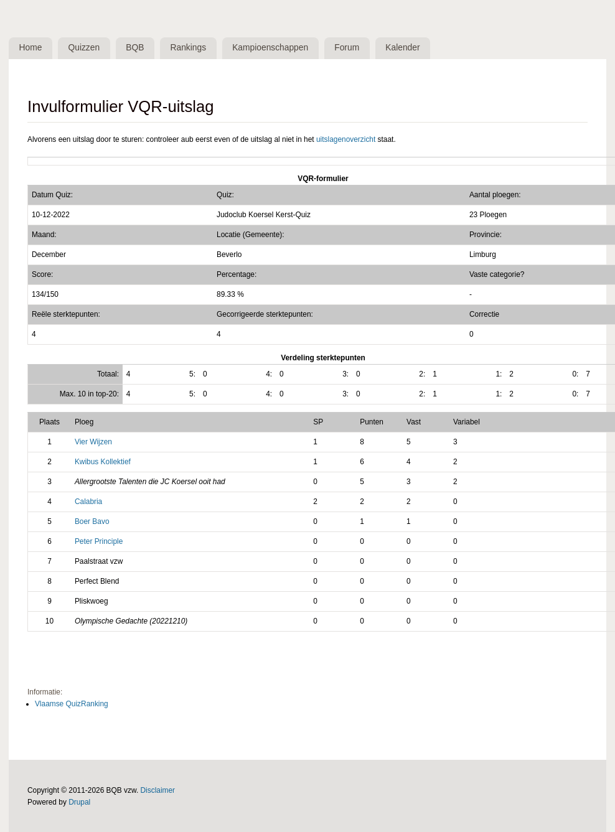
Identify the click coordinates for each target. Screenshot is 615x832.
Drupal (79, 802)
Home (30, 47)
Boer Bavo (92, 521)
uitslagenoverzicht (345, 139)
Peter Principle (99, 541)
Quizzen (84, 47)
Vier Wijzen (93, 441)
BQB (135, 47)
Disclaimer (158, 790)
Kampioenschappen (270, 47)
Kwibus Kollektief (103, 461)
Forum (346, 47)
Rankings (189, 47)
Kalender (402, 47)
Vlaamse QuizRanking (71, 703)
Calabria (88, 501)
